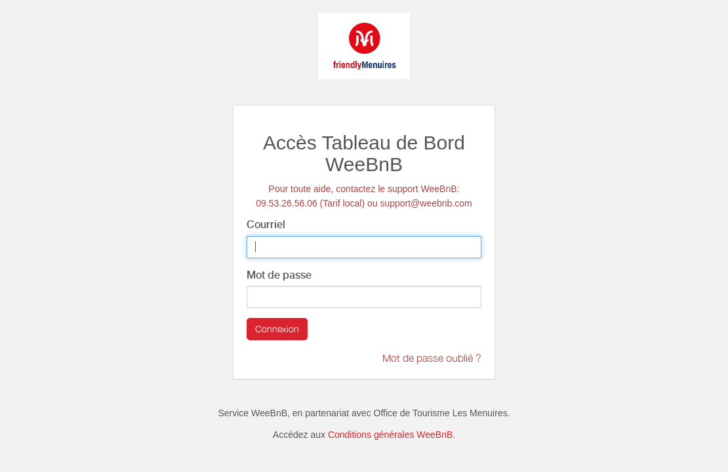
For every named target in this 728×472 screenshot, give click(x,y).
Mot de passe (279, 275)
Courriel (266, 224)
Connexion (277, 328)
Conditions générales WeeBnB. (391, 434)
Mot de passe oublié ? (431, 358)
